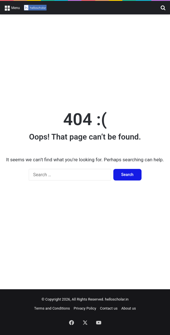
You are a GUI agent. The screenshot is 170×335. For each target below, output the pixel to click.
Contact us (109, 308)
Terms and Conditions (52, 308)
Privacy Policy (85, 308)
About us (128, 308)
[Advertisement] (85, 59)
